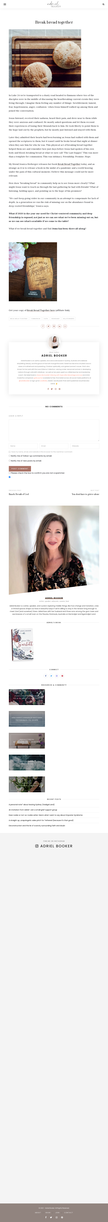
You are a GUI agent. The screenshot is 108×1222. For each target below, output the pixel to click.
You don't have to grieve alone (85, 494)
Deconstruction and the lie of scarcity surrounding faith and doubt (37, 825)
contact (68, 1213)
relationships (68, 318)
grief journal (38, 378)
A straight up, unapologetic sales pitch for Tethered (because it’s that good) (41, 820)
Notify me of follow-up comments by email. (31, 456)
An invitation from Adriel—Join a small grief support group (33, 810)
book (48, 1213)
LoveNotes (43, 381)
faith (46, 318)
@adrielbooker (24, 381)
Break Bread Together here (41, 310)
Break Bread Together (69, 164)
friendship (55, 318)
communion (35, 318)
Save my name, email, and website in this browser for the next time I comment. (42, 452)
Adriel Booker (54, 355)
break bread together (18, 318)
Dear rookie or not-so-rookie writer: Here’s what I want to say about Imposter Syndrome (46, 815)
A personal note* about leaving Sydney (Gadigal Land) (32, 804)
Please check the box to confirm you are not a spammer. (37, 473)
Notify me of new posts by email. (26, 460)
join (57, 1213)
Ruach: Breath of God (19, 494)
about (38, 1213)
